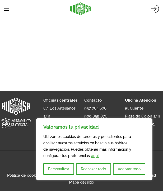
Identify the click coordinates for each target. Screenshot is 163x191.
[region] (94, 149)
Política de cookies (24, 175)
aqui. (95, 156)
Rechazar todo (93, 169)
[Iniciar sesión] (155, 9)
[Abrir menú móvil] (6, 9)
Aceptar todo (129, 169)
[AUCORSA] (80, 8)
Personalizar (58, 169)
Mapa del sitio (81, 182)
